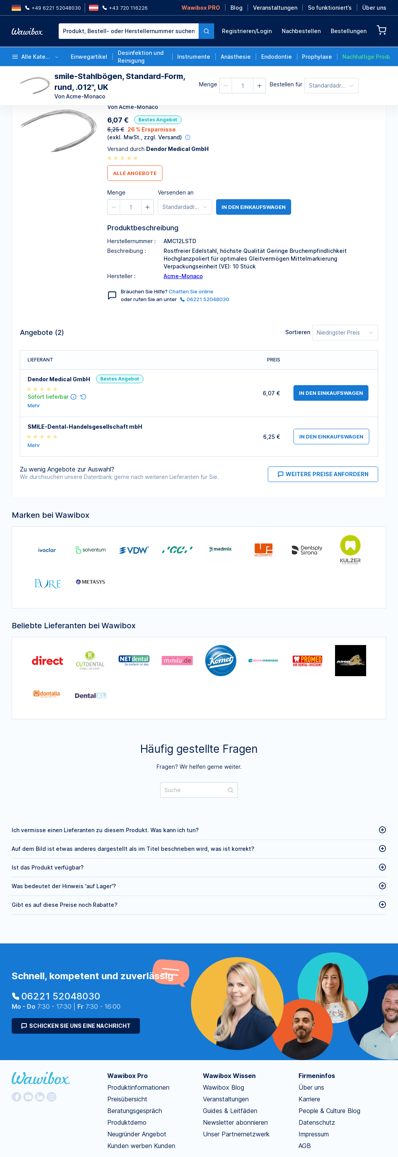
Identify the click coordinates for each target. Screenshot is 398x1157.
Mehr (34, 405)
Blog (236, 7)
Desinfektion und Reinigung (141, 56)
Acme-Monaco (183, 276)
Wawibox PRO (201, 7)
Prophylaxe (317, 56)
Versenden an (176, 192)
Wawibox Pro (127, 1076)
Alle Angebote (135, 173)
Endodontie (276, 56)
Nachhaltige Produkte (366, 56)
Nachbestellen (301, 31)
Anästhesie (236, 56)
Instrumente (193, 56)
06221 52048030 (204, 299)
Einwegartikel (89, 56)
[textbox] (128, 31)
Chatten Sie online (191, 291)
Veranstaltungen (275, 7)
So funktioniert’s (330, 7)
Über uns (374, 7)
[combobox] (136, 31)
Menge (208, 84)
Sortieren (297, 332)
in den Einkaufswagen (254, 207)
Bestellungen (349, 31)
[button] (226, 85)
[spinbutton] (242, 85)
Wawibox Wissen (229, 1076)
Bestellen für (286, 84)
